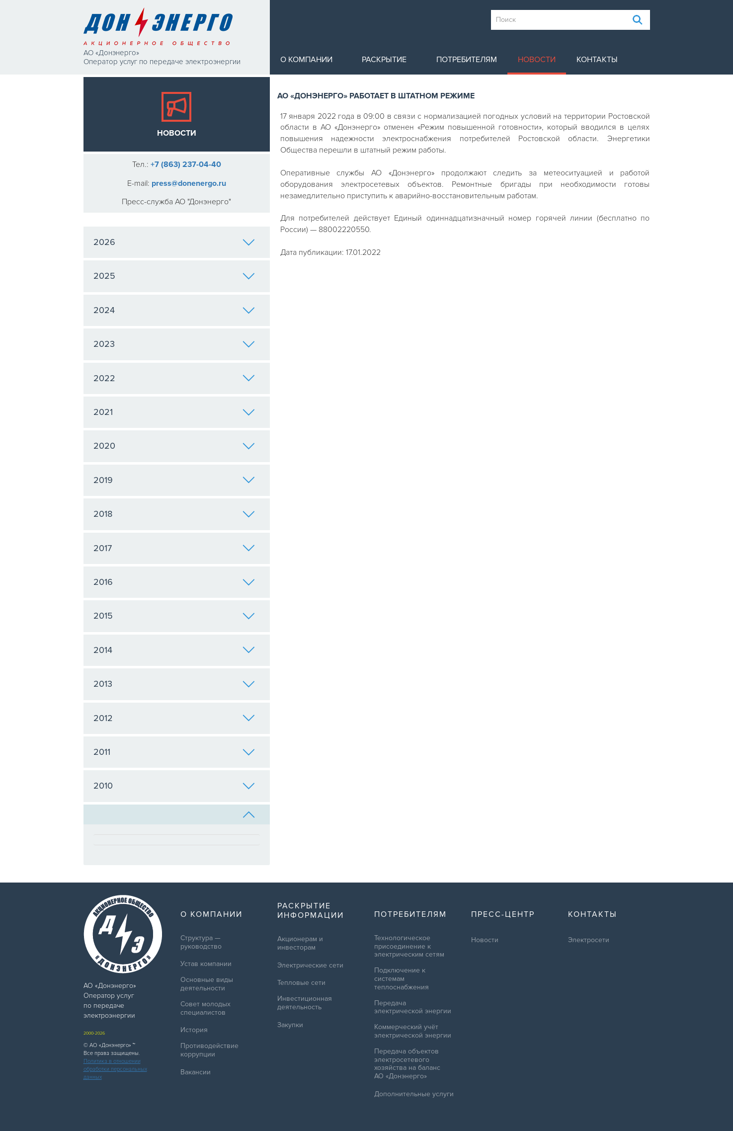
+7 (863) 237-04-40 (186, 164)
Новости (537, 60)
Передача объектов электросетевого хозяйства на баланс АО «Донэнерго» (407, 1064)
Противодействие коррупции (209, 1050)
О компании (306, 60)
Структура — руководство (201, 942)
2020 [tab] (174, 445)
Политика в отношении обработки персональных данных (115, 1069)
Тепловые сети (301, 983)
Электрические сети (310, 965)
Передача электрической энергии (412, 1007)
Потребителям (466, 60)
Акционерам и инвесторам (300, 943)
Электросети (588, 940)
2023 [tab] (174, 343)
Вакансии (195, 1072)
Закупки (290, 1025)
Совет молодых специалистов (205, 1008)
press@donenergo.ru (189, 183)
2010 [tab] (174, 785)
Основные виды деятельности (206, 984)
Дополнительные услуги (414, 1094)
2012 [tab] (174, 718)
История (194, 1030)
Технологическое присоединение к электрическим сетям (409, 946)
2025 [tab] (174, 275)
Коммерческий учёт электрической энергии (412, 1031)
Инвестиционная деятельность (304, 1003)
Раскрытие (384, 60)
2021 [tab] (174, 411)
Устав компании (206, 964)
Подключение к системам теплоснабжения (401, 979)
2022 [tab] (174, 378)
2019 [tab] (174, 480)
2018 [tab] (174, 513)
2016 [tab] (174, 581)
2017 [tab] (174, 548)
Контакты (597, 60)
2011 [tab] (174, 751)
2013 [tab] (174, 683)
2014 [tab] (174, 650)
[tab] (176, 814)
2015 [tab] (174, 615)
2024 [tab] (174, 310)
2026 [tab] (174, 242)
